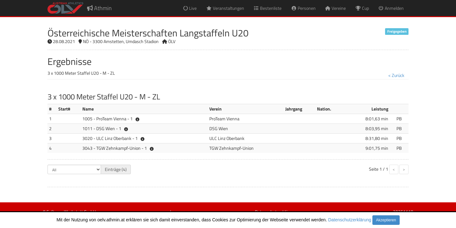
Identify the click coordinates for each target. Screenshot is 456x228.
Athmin (99, 8)
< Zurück (396, 75)
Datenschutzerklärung (349, 219)
